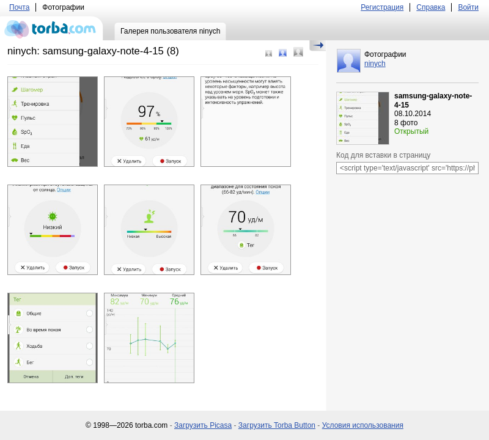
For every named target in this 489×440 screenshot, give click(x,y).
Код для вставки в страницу (383, 155)
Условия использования (362, 425)
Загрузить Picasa (203, 425)
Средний (283, 53)
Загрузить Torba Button (276, 425)
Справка (430, 7)
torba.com (51, 28)
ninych (375, 63)
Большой (298, 52)
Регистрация (382, 7)
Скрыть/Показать (317, 45)
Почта (19, 7)
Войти (468, 7)
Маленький (268, 53)
